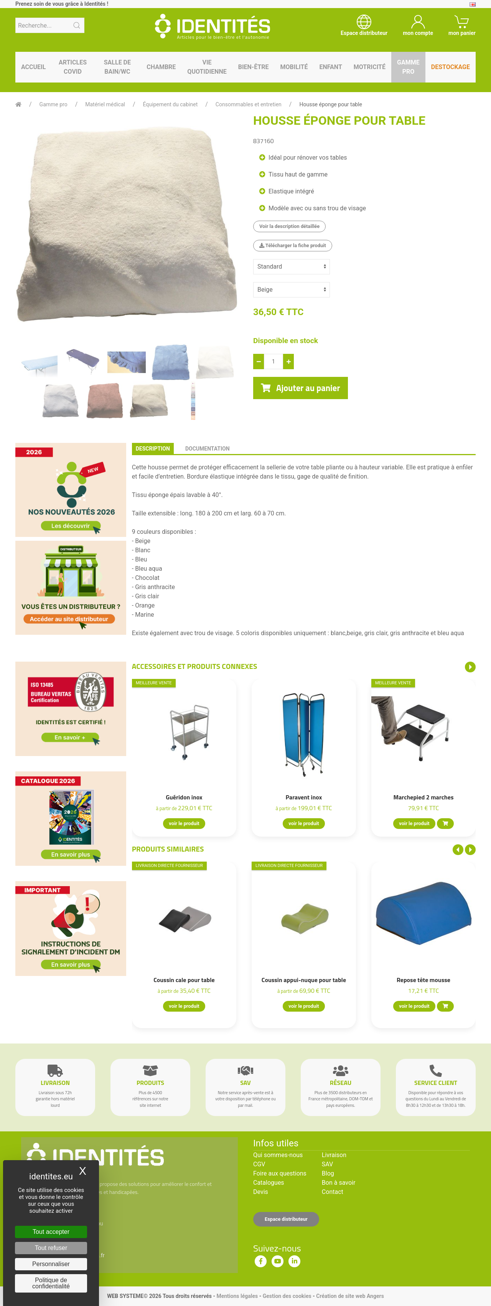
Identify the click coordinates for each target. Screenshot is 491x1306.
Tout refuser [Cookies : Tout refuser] (51, 1248)
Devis (260, 1191)
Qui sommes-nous (278, 1155)
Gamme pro (408, 67)
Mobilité (294, 67)
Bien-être (253, 67)
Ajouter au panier (300, 388)
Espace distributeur (286, 1219)
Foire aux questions (279, 1173)
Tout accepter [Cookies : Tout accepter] (51, 1231)
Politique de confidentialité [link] (51, 1283)
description (153, 449)
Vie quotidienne (206, 67)
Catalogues (268, 1182)
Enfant (330, 67)
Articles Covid (73, 67)
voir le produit (184, 823)
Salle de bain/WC (117, 67)
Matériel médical (105, 104)
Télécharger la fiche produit (292, 245)
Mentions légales (237, 1296)
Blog (328, 1173)
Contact (332, 1191)
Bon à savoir (338, 1182)
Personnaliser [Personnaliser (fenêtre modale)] (51, 1264)
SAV (327, 1164)
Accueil (33, 67)
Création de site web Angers (350, 1296)
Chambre (161, 67)
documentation (207, 449)
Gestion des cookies (287, 1296)
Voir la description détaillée (289, 226)
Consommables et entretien (249, 104)
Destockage (450, 67)
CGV (259, 1164)
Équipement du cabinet (170, 104)
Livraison (334, 1155)
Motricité (370, 67)
